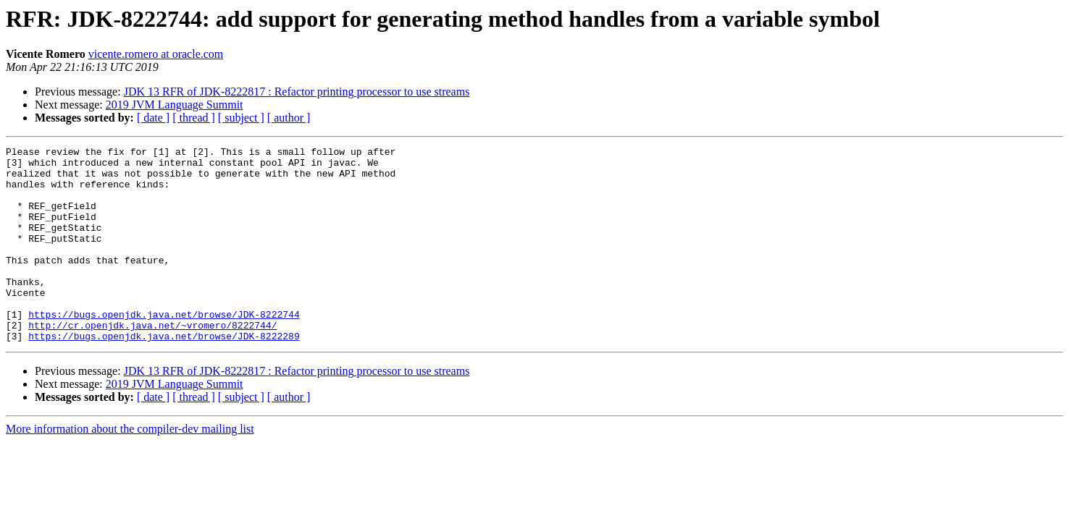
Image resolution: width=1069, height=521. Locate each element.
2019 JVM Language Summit (174, 104)
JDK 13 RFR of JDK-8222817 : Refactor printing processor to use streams (297, 91)
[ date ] (153, 117)
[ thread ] (193, 117)
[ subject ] (241, 117)
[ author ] (289, 117)
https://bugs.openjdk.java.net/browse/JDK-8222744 (163, 348)
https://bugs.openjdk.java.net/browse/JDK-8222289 (163, 374)
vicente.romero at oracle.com (156, 54)
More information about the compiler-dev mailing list (130, 468)
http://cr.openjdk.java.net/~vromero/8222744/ (152, 361)
